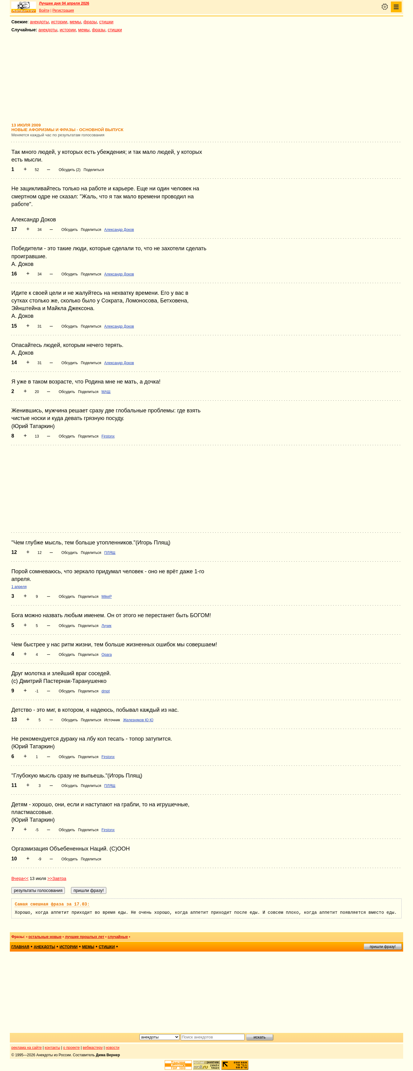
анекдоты (39, 21)
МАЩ (105, 392)
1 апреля (19, 587)
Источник (112, 720)
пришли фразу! (382, 946)
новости (112, 1048)
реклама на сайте (26, 1048)
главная (20, 947)
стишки (106, 21)
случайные (118, 937)
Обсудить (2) (70, 170)
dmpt (105, 691)
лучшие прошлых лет (84, 937)
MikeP (106, 596)
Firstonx (108, 436)
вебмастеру (93, 1048)
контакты (52, 1048)
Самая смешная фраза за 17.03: (52, 904)
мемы (75, 21)
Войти (44, 10)
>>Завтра (56, 878)
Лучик (106, 626)
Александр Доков (119, 230)
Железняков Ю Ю (138, 720)
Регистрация (63, 10)
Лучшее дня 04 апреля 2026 (64, 3)
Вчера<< (20, 878)
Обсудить (69, 230)
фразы (90, 21)
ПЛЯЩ (109, 553)
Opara (106, 654)
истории (59, 21)
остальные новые (44, 937)
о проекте (71, 1048)
